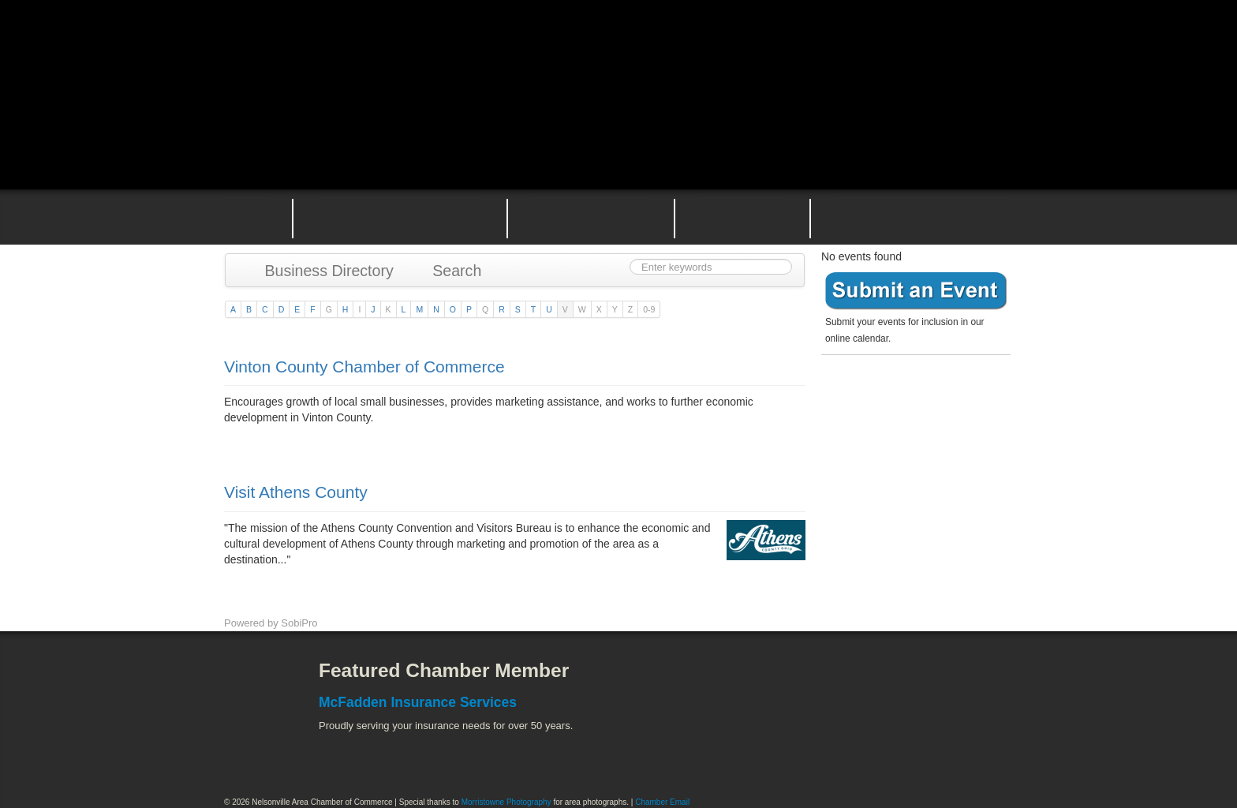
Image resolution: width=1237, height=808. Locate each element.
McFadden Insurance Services (418, 702)
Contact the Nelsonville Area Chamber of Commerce (921, 217)
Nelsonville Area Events (591, 217)
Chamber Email (662, 802)
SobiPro (299, 623)
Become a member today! (912, 398)
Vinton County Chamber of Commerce (364, 366)
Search (449, 270)
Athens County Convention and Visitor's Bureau (821, 682)
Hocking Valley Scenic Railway (971, 753)
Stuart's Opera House (800, 753)
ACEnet (952, 682)
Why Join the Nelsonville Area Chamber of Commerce (400, 217)
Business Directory (321, 270)
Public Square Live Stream (946, 49)
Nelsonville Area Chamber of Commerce (409, 46)
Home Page (246, 217)
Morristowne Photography (506, 802)
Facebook (251, 682)
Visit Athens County (296, 492)
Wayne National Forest (886, 753)
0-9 (649, 309)
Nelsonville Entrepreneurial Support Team (742, 217)
